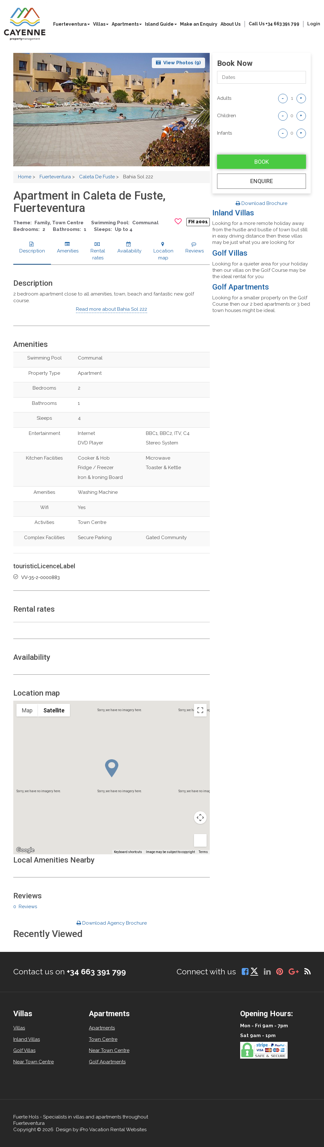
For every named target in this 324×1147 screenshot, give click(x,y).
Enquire (261, 181)
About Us (230, 24)
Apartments (127, 24)
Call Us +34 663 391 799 (274, 23)
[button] (202, 110)
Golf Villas (229, 253)
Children (226, 115)
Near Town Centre (33, 1062)
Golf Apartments (240, 287)
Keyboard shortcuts (128, 852)
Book (261, 161)
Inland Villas (233, 212)
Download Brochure (261, 203)
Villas (101, 24)
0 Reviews (25, 906)
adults (224, 98)
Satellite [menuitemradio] (54, 710)
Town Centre (103, 1039)
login (313, 23)
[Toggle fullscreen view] (200, 710)
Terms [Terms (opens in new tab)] (203, 852)
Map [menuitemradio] (27, 710)
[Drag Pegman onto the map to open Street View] (200, 840)
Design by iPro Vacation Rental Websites (101, 1129)
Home (24, 177)
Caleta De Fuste (97, 177)
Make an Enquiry (198, 24)
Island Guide (161, 24)
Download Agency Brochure (112, 923)
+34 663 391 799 (96, 971)
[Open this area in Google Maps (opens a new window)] (25, 850)
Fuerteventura (71, 24)
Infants (224, 133)
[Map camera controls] (200, 817)
